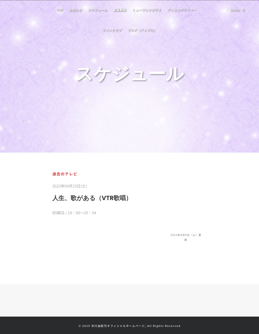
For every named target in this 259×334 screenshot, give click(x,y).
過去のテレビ (64, 173)
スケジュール (97, 10)
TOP (60, 10)
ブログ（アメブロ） (142, 30)
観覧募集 (120, 10)
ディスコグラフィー (181, 10)
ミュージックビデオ (146, 10)
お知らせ (75, 10)
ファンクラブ (112, 30)
